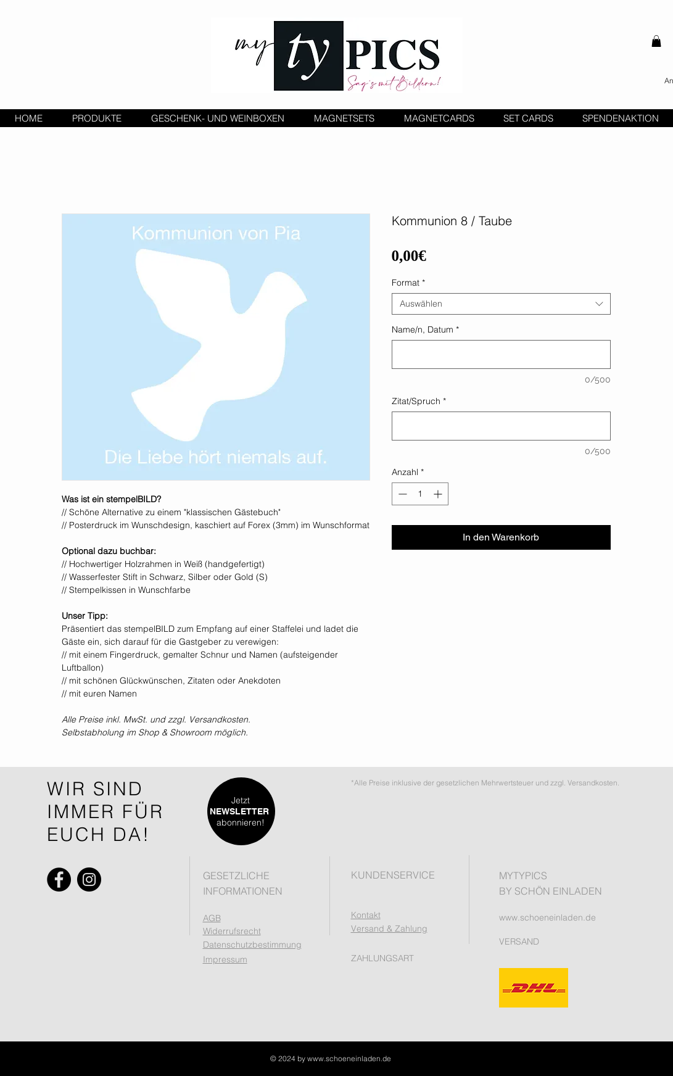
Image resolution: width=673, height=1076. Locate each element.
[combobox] (501, 304)
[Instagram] (89, 879)
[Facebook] (59, 879)
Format (408, 283)
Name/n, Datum (425, 330)
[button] (656, 41)
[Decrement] (401, 494)
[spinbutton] (420, 494)
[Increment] (439, 494)
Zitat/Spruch (419, 401)
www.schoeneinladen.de (547, 917)
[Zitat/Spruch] (501, 426)
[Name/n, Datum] (501, 354)
